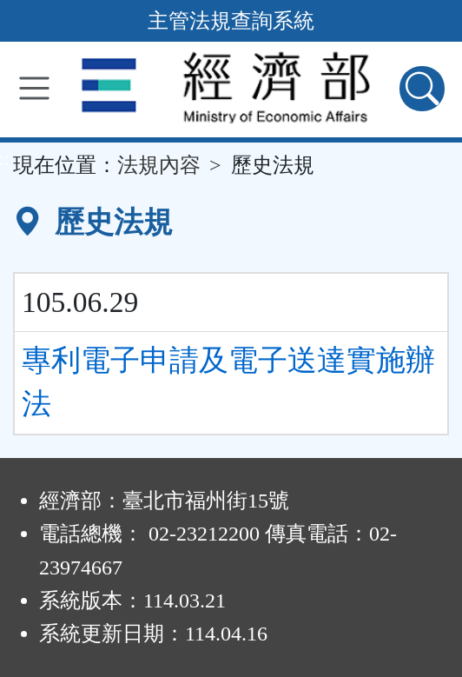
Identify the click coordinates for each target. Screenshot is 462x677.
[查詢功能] (422, 88)
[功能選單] (34, 88)
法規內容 (159, 165)
